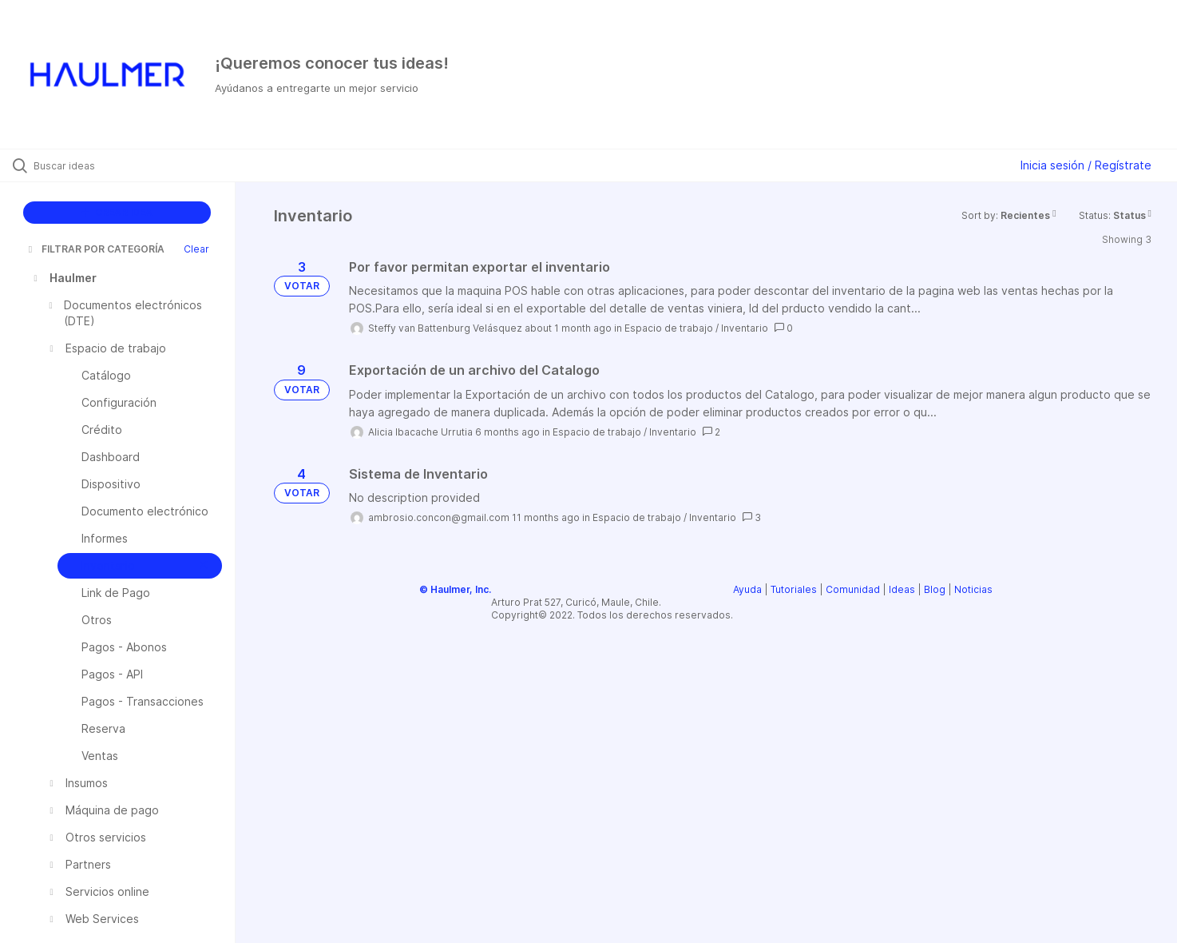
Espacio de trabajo (668, 328)
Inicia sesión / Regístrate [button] (1085, 165)
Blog (934, 589)
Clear (196, 249)
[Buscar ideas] (137, 165)
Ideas (902, 589)
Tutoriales (794, 589)
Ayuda (747, 589)
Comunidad (853, 589)
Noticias (973, 589)
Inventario (744, 328)
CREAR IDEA (117, 212)
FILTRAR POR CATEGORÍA (95, 249)
